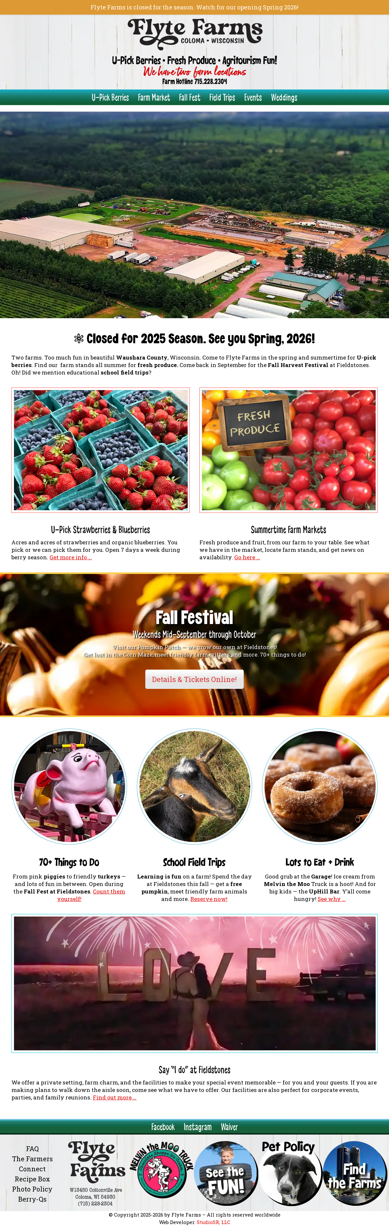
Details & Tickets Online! (194, 679)
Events (253, 97)
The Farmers (32, 1158)
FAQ (32, 1148)
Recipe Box (32, 1179)
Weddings (284, 97)
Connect (32, 1169)
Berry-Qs (32, 1199)
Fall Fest (189, 97)
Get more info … (71, 557)
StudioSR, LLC (213, 1222)
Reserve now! (208, 899)
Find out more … (115, 1097)
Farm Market (154, 97)
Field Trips (222, 97)
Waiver (229, 1127)
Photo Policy (32, 1189)
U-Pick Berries (110, 97)
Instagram (198, 1127)
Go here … (247, 557)
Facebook (163, 1127)
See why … (332, 899)
